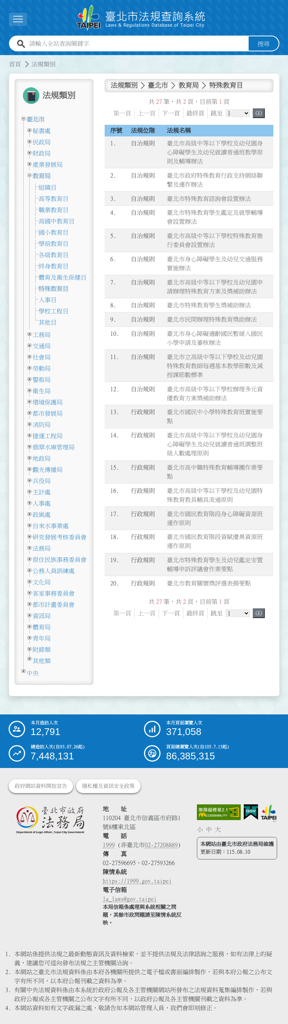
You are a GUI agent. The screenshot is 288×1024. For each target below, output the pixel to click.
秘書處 (42, 131)
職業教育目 (54, 210)
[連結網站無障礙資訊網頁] (219, 812)
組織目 (48, 187)
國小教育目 (54, 232)
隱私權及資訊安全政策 (108, 786)
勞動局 (42, 368)
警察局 (42, 380)
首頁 (15, 64)
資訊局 (42, 616)
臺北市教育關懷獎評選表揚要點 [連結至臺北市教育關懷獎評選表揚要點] (209, 583)
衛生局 (42, 391)
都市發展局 (48, 413)
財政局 (42, 153)
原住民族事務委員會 (60, 560)
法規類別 (44, 64)
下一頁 (171, 113)
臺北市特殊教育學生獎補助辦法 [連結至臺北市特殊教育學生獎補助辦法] (209, 305)
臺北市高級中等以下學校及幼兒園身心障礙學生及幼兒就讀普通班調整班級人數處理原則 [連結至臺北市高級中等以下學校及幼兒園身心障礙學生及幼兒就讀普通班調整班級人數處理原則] (215, 444)
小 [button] (200, 829)
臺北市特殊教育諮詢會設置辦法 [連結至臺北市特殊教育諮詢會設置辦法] (209, 199)
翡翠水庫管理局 (54, 447)
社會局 (42, 357)
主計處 (42, 492)
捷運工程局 (48, 436)
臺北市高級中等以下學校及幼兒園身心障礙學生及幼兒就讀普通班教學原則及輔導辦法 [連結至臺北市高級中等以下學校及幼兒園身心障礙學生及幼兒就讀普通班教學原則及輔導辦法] (215, 152)
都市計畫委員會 (54, 605)
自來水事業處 (51, 526)
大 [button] (218, 829)
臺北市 (36, 119)
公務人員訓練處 (54, 571)
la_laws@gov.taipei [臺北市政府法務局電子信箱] (130, 899)
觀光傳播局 (48, 470)
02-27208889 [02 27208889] (161, 845)
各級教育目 (54, 255)
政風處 (42, 515)
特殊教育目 (54, 289)
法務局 (42, 548)
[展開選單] (18, 19)
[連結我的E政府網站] (251, 812)
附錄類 (42, 650)
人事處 (42, 503)
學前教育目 (54, 244)
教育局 (42, 176)
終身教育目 (54, 266)
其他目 (48, 322)
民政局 (42, 142)
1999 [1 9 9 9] (109, 845)
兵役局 (42, 481)
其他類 (42, 661)
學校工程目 (54, 311)
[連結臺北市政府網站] (268, 813)
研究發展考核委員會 (60, 537)
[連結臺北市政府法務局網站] (50, 820)
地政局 (42, 458)
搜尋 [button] (264, 44)
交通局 (42, 346)
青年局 (42, 638)
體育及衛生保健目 (63, 277)
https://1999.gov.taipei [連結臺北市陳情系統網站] (137, 881)
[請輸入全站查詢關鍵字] (137, 44)
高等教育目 (54, 199)
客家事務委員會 (54, 593)
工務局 (42, 335)
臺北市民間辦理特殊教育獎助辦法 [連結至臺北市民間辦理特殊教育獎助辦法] (212, 320)
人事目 (48, 300)
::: (4, 60)
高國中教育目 (57, 221)
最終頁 (195, 113)
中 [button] (209, 829)
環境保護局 (48, 402)
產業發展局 (48, 165)
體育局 (42, 627)
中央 (33, 673)
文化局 (42, 582)
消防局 (42, 425)
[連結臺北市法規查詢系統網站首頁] (141, 18)
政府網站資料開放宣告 (41, 786)
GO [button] (259, 113)
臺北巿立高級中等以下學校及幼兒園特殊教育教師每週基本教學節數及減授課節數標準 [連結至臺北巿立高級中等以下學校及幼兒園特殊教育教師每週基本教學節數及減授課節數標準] (215, 366)
